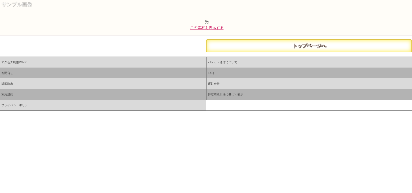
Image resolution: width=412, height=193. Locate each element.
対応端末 (7, 83)
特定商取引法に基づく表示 (225, 94)
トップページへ (309, 46)
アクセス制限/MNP (13, 62)
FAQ (211, 73)
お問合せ (7, 73)
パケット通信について (222, 62)
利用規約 (7, 94)
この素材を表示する (207, 27)
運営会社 (214, 83)
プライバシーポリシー (16, 105)
